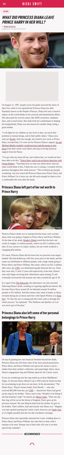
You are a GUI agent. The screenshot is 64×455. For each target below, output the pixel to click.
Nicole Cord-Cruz (9, 26)
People (12, 139)
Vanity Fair (56, 410)
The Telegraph (22, 283)
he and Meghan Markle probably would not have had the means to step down (32, 145)
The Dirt (5, 11)
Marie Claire (41, 397)
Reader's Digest (30, 240)
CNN (17, 268)
